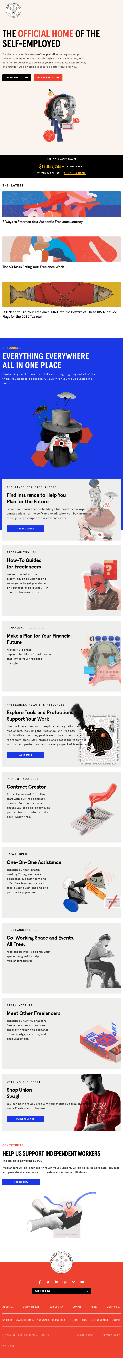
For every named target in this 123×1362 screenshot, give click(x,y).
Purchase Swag (27, 1122)
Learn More (17, 77)
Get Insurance (100, 1323)
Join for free (62, 1294)
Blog (84, 1323)
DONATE (77, 1310)
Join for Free (48, 77)
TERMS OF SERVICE (83, 1339)
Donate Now (21, 1186)
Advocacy (43, 1323)
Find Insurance (27, 529)
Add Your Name (75, 173)
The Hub (73, 1323)
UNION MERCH (31, 1310)
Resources (58, 1323)
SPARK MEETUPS (25, 1323)
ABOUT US (8, 1310)
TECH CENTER (55, 1310)
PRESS (94, 1310)
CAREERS (7, 1323)
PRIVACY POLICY (112, 1339)
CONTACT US (114, 1310)
